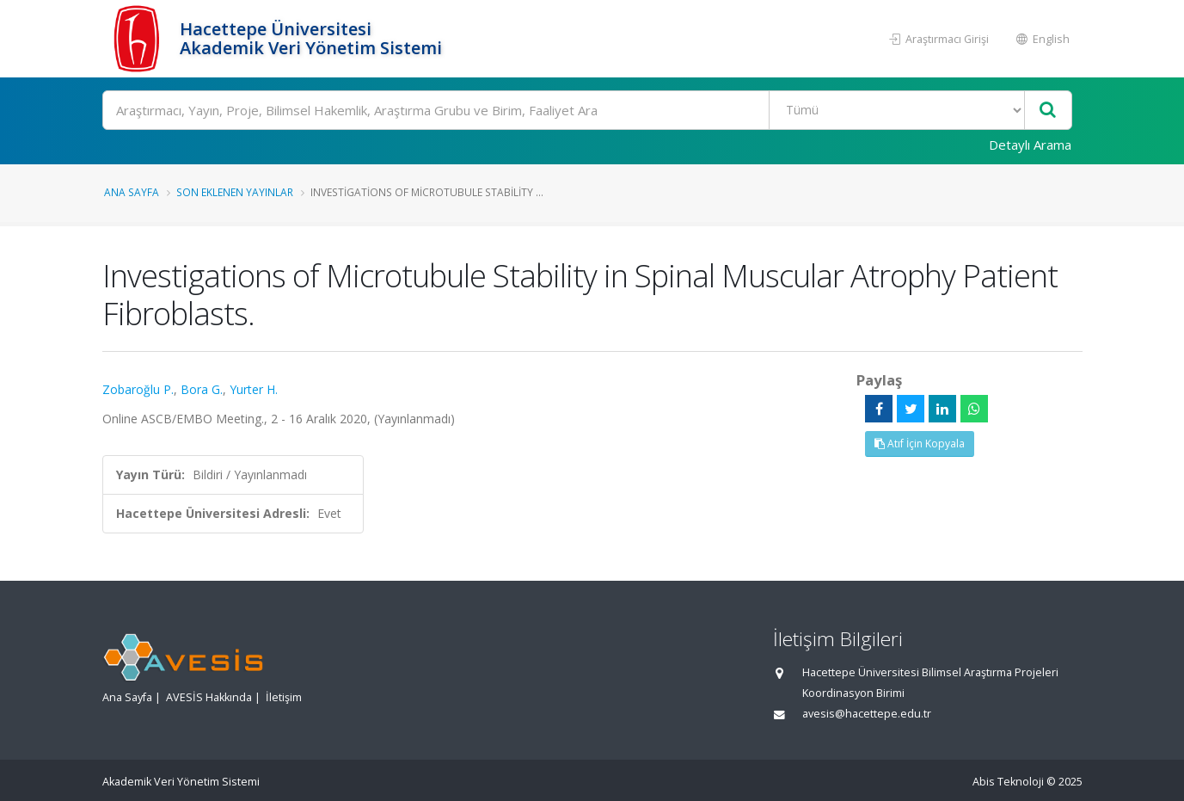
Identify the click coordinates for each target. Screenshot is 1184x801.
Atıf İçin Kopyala (919, 443)
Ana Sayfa (131, 192)
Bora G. (202, 389)
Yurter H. (254, 389)
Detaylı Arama (1030, 144)
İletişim (284, 697)
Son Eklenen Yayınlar (234, 192)
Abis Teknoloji (1008, 781)
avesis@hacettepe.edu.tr (866, 713)
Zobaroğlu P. (138, 389)
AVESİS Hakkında (209, 697)
